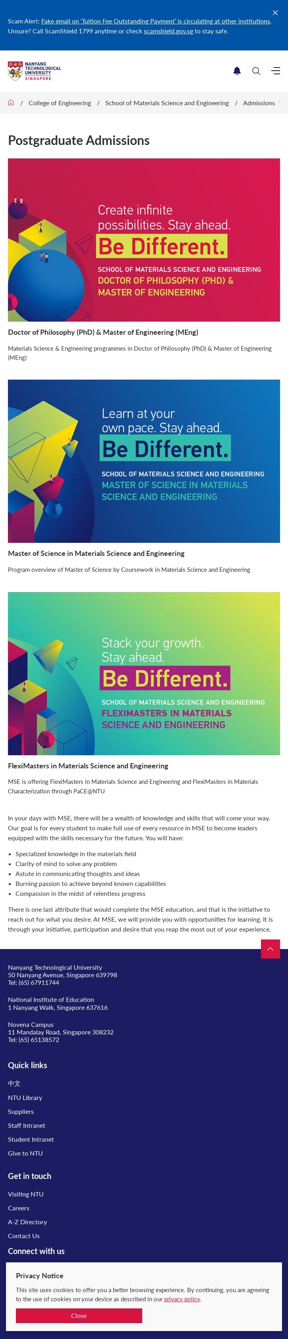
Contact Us (24, 1235)
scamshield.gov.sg (168, 31)
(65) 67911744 (39, 982)
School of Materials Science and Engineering (167, 102)
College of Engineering (60, 102)
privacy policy (182, 1298)
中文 (14, 1083)
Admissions (259, 102)
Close (79, 1315)
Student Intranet (31, 1139)
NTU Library (25, 1097)
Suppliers (21, 1111)
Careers (18, 1208)
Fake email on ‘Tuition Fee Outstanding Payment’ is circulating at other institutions (155, 21)
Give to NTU (25, 1153)
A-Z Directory (27, 1221)
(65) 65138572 (39, 1039)
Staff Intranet (26, 1125)
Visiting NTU (26, 1194)
